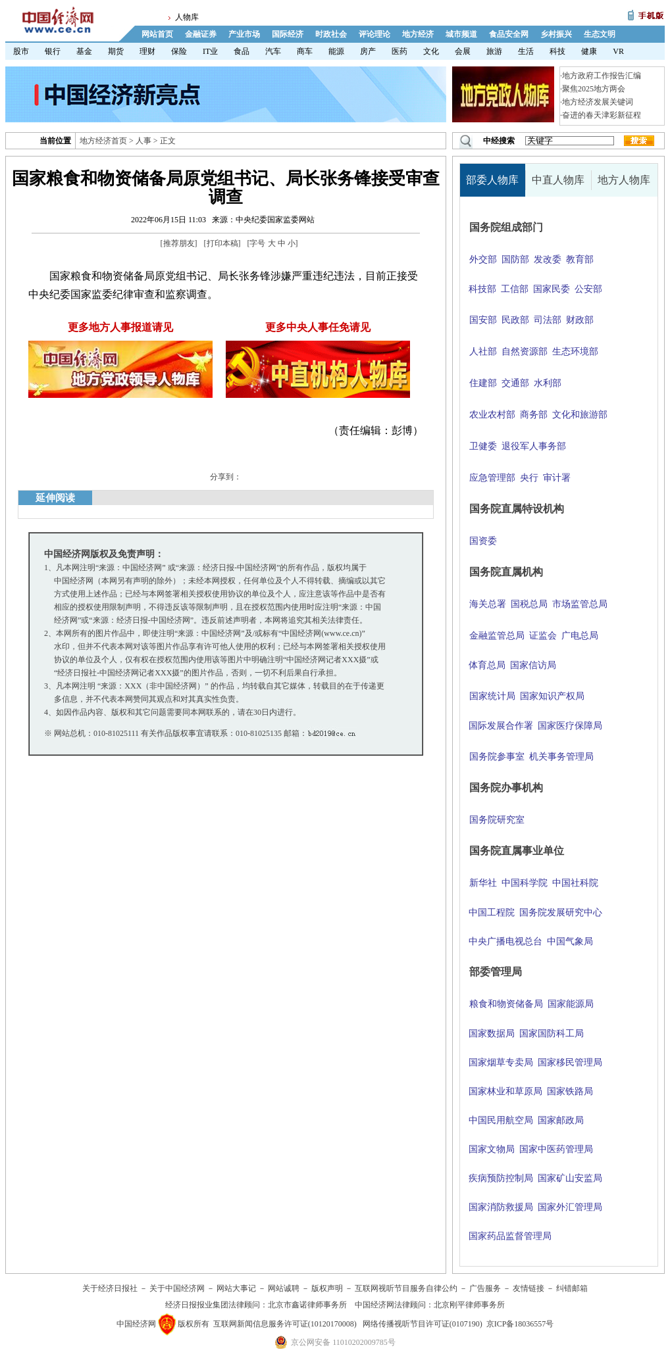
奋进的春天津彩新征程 (601, 115)
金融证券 (201, 34)
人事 (143, 140)
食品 (241, 51)
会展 (463, 51)
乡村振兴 (556, 34)
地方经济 (418, 34)
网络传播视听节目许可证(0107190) (422, 1323)
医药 (399, 51)
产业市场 (244, 34)
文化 (431, 51)
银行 (53, 51)
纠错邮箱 (572, 1288)
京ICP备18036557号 (520, 1323)
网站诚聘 (283, 1288)
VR (618, 51)
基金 (84, 51)
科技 (557, 51)
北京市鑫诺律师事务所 (307, 1304)
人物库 (187, 17)
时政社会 (331, 34)
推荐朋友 (179, 243)
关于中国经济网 (177, 1288)
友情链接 (528, 1288)
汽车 (273, 51)
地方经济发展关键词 (597, 102)
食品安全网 (508, 34)
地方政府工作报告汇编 (601, 75)
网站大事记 (236, 1288)
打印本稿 (222, 243)
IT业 (210, 51)
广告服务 (485, 1288)
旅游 (494, 51)
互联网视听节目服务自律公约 (406, 1288)
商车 (305, 51)
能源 (336, 51)
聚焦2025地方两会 (593, 88)
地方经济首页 (103, 140)
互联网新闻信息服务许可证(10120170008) (285, 1323)
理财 (147, 51)
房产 (368, 51)
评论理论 (374, 34)
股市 (21, 51)
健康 (589, 51)
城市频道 (461, 34)
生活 (526, 51)
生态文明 (599, 34)
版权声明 (327, 1288)
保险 (179, 51)
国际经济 (287, 34)
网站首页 (157, 34)
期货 (116, 51)
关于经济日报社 (110, 1288)
